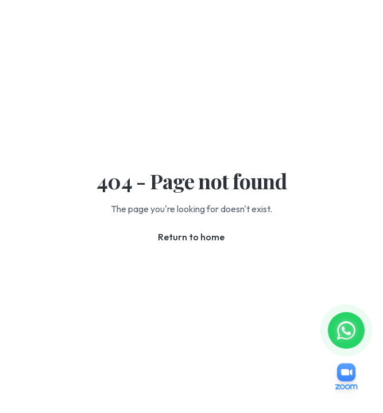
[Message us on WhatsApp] (346, 330)
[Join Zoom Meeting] (346, 376)
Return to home (191, 237)
